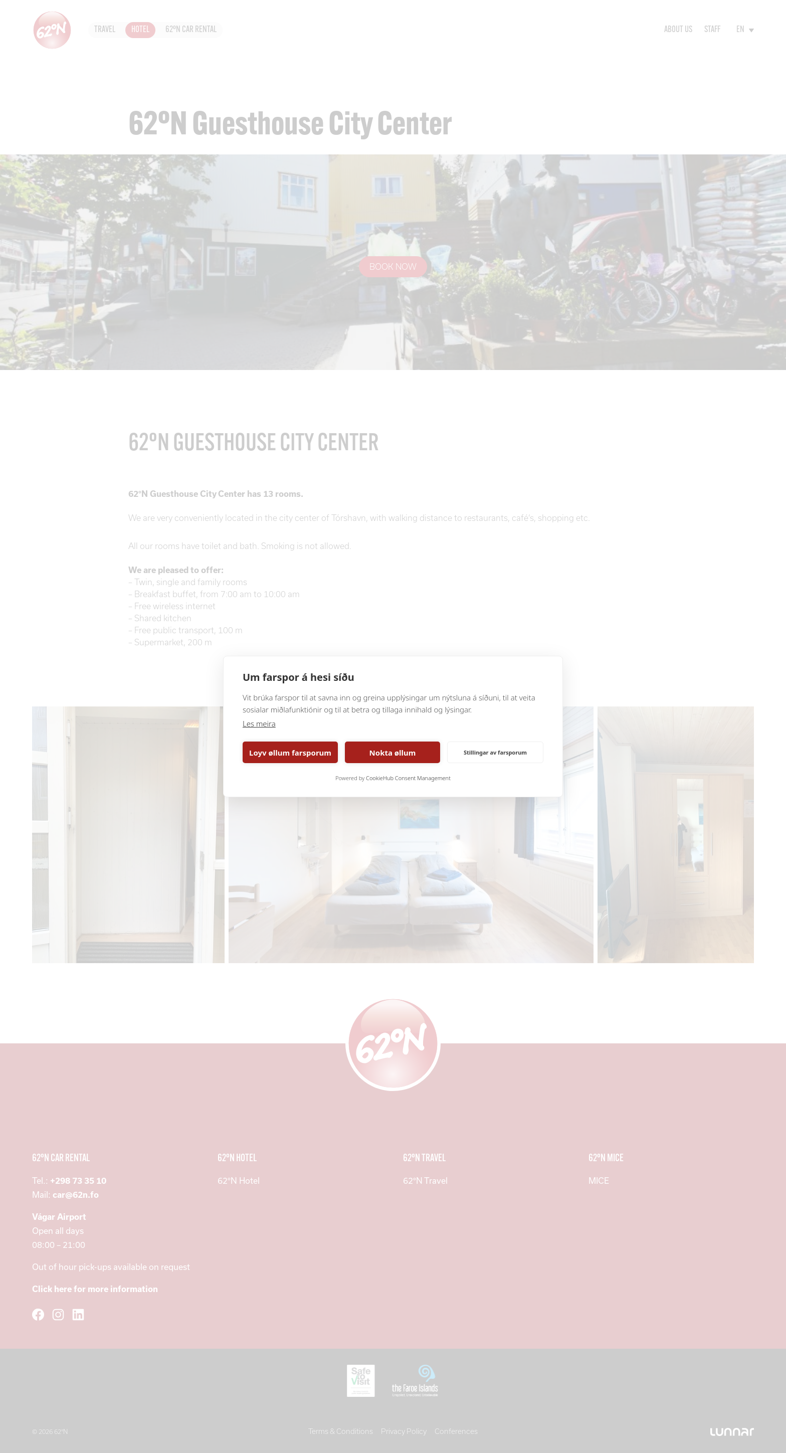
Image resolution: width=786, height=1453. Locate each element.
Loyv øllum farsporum (290, 753)
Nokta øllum (392, 753)
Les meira (259, 723)
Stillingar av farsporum (495, 752)
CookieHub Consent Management (408, 778)
